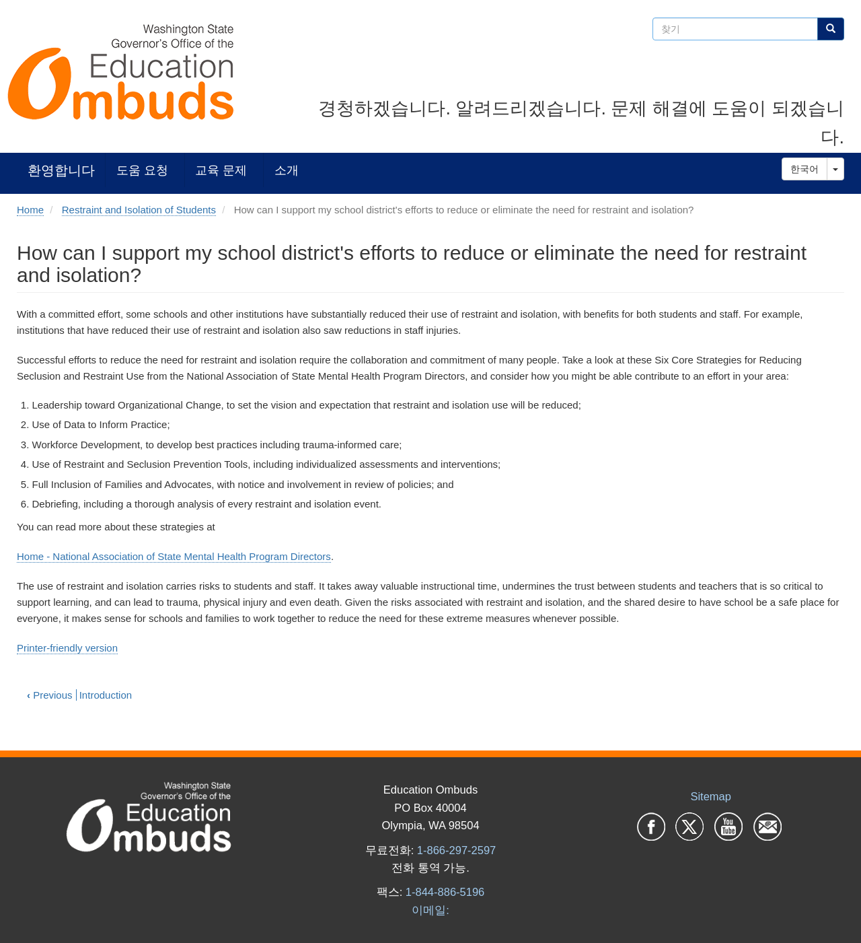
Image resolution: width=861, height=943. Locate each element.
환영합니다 (61, 170)
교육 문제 (221, 170)
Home (30, 209)
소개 (286, 170)
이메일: (430, 910)
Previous (50, 695)
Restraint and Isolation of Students (139, 209)
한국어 (804, 169)
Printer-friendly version (67, 648)
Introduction (105, 695)
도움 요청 (142, 170)
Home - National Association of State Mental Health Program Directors (174, 556)
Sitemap (710, 796)
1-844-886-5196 (445, 892)
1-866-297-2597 (456, 850)
